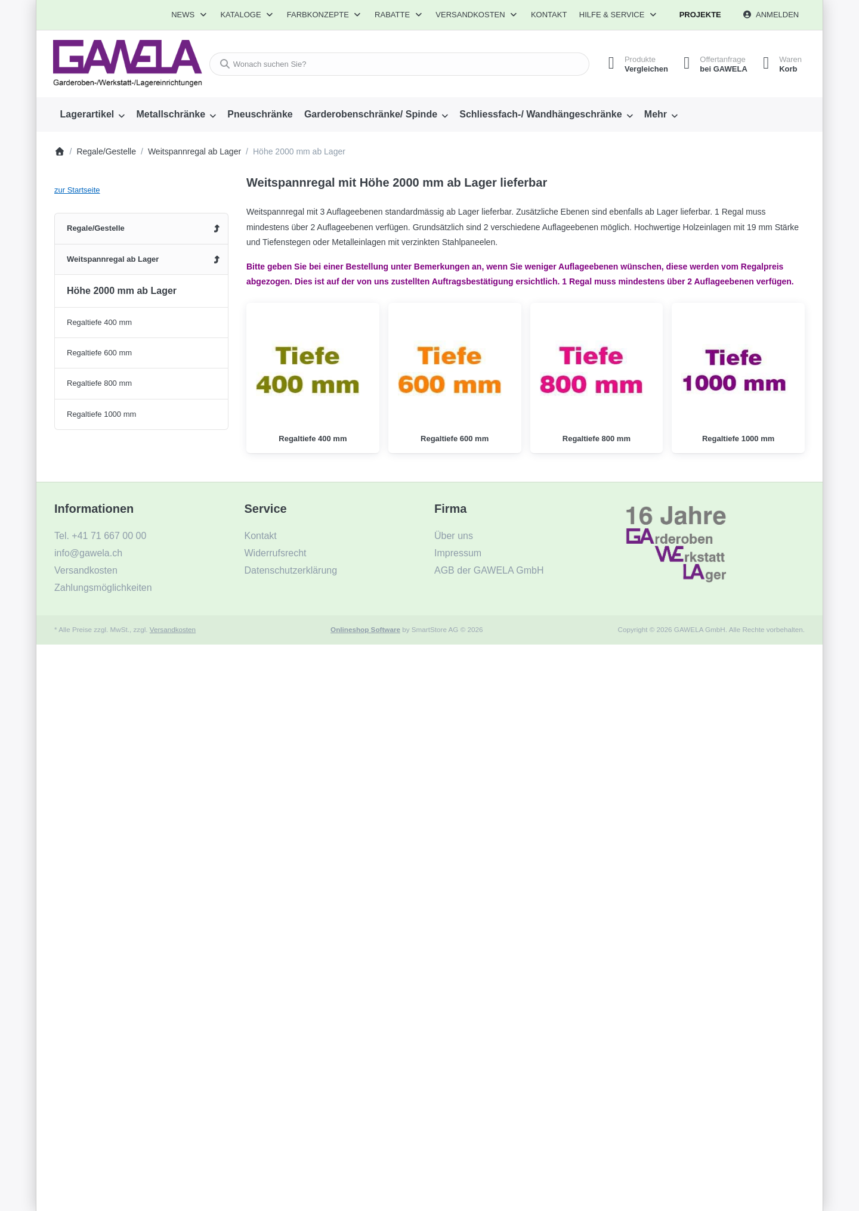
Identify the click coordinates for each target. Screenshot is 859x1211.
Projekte (700, 14)
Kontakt (549, 14)
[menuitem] (92, 114)
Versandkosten (173, 629)
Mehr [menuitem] (655, 114)
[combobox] (395, 64)
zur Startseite (77, 189)
